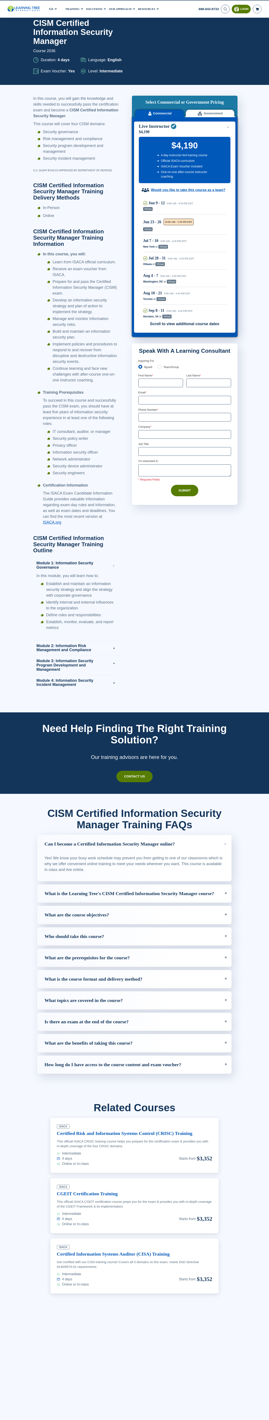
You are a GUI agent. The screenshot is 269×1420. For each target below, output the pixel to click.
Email (142, 341)
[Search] (225, 8)
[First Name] (160, 331)
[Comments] (184, 420)
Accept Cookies (215, 1413)
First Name (146, 324)
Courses (52, 30)
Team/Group (172, 315)
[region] (185, 206)
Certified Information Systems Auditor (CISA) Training (118, 1288)
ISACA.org (71, 545)
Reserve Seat (211, 157)
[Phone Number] (184, 366)
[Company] (184, 383)
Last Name (194, 324)
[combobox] (143, 366)
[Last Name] (208, 331)
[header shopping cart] (257, 8)
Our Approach (123, 8)
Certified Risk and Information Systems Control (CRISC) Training (129, 1167)
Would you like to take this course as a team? (188, 138)
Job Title (143, 393)
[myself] (140, 315)
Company (145, 376)
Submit (184, 440)
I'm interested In (148, 410)
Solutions (96, 8)
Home (37, 30)
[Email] (184, 348)
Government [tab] (210, 61)
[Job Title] (184, 400)
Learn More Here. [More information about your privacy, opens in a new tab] (65, 1416)
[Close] (262, 1413)
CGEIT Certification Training (89, 1228)
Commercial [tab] (159, 61)
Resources (152, 8)
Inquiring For (146, 309)
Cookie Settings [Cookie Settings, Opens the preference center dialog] (185, 1413)
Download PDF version (215, 30)
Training (73, 8)
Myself (148, 315)
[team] (160, 315)
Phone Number (149, 358)
